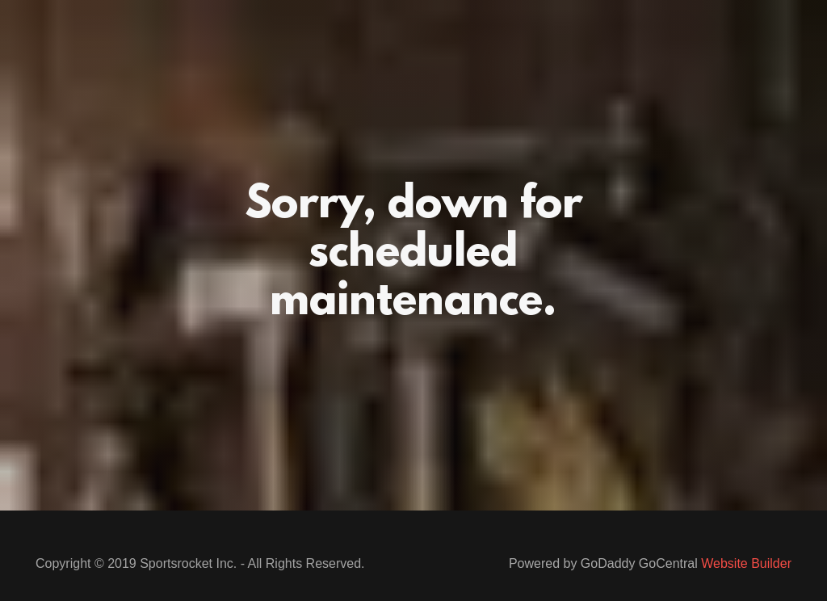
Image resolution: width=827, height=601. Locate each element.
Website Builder (746, 563)
